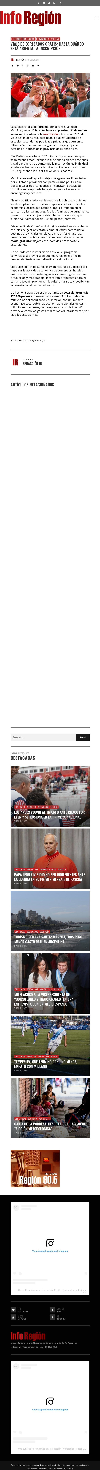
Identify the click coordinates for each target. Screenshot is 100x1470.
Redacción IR (21, 59)
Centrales (16, 39)
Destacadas (28, 39)
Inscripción (18, 340)
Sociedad (55, 39)
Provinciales (42, 39)
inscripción (50, 134)
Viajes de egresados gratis (34, 340)
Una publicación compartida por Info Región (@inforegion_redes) (50, 1290)
